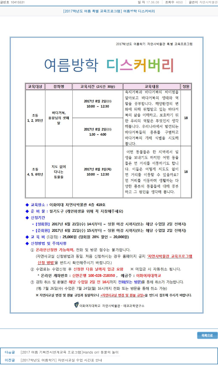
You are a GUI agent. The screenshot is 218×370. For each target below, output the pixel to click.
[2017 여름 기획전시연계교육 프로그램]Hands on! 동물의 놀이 (69, 352)
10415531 (18, 2)
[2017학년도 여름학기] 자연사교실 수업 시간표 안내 (61, 360)
